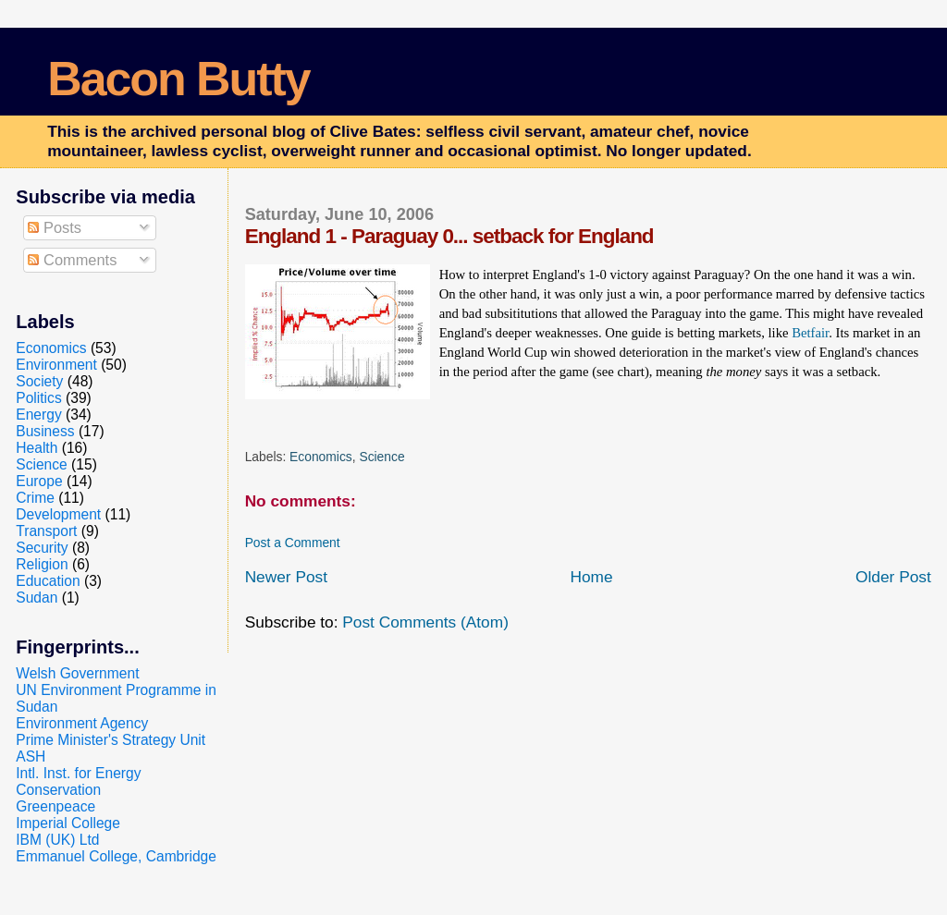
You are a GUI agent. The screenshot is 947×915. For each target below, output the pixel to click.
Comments (72, 259)
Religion (42, 564)
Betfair (810, 332)
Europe (39, 481)
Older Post (893, 576)
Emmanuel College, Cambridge (116, 856)
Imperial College (68, 823)
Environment (56, 364)
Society (39, 381)
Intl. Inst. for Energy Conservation (78, 781)
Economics (320, 456)
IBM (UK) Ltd (57, 840)
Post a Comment (292, 542)
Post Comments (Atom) (425, 622)
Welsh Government (77, 673)
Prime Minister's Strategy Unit (110, 740)
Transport (46, 531)
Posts (54, 227)
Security (42, 547)
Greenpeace (55, 806)
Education (48, 581)
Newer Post (286, 576)
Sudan (36, 597)
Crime (35, 498)
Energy (38, 414)
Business (45, 431)
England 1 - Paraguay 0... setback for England (449, 236)
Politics (38, 398)
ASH (30, 756)
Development (58, 514)
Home (591, 576)
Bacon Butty (178, 78)
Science (381, 456)
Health (36, 448)
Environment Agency (82, 723)
